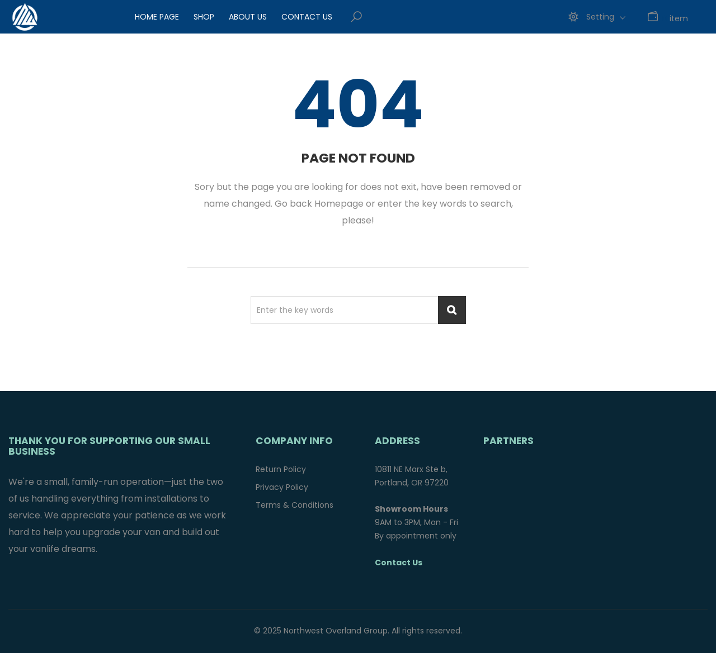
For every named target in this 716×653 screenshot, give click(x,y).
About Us (248, 16)
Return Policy (281, 469)
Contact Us (306, 16)
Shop (204, 16)
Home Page (157, 16)
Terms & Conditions (294, 505)
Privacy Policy (282, 487)
